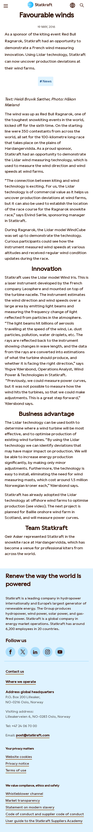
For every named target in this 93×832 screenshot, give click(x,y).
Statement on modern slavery (30, 807)
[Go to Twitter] (23, 652)
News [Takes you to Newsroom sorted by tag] (47, 81)
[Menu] (6, 5)
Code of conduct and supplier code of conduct (45, 814)
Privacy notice (17, 763)
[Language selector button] (72, 5)
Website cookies (19, 757)
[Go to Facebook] (10, 652)
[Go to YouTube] (60, 652)
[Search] (82, 5)
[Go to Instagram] (47, 652)
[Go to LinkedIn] (35, 652)
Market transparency (23, 800)
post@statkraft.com (32, 735)
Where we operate (21, 682)
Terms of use (16, 770)
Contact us (15, 672)
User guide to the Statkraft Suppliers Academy (44, 820)
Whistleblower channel (24, 794)
